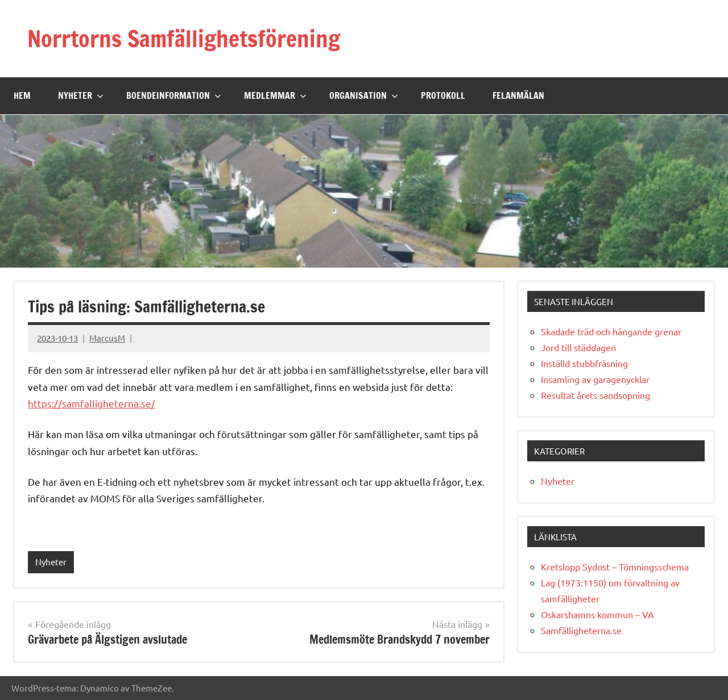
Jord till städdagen (578, 347)
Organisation (363, 95)
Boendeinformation (173, 95)
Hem (22, 95)
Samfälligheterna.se (581, 630)
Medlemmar (275, 95)
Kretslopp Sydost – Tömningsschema (615, 566)
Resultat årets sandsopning (595, 395)
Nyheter (81, 95)
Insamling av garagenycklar (595, 379)
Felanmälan (518, 95)
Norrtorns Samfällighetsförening (183, 38)
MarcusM (107, 337)
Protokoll (443, 95)
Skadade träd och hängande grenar (611, 331)
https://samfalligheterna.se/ (91, 403)
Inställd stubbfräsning (584, 363)
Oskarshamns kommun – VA (597, 614)
